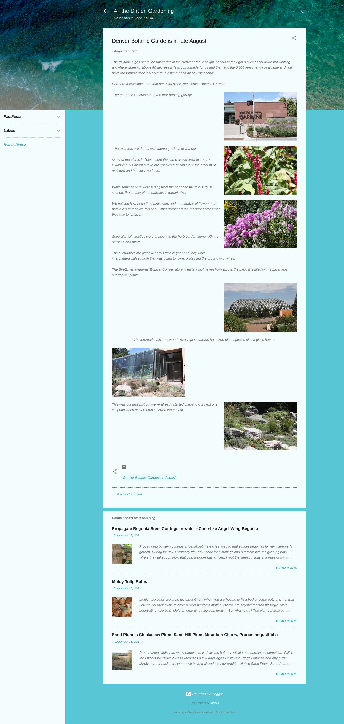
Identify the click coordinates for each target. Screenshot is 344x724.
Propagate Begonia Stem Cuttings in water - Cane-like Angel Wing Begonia (185, 528)
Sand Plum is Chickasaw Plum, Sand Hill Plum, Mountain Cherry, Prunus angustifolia (195, 634)
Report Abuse (15, 144)
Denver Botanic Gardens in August (149, 477)
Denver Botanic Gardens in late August (159, 41)
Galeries (214, 703)
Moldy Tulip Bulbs (129, 581)
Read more (286, 568)
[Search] (303, 12)
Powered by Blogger (204, 694)
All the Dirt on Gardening (144, 11)
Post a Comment (129, 494)
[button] (294, 38)
